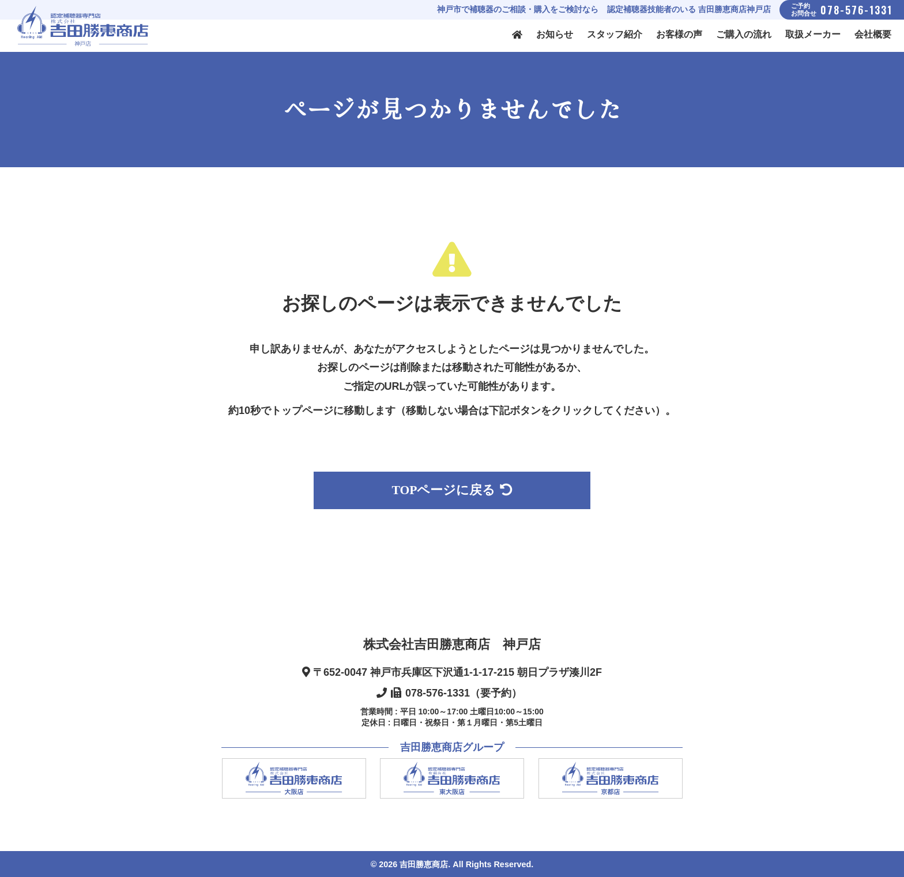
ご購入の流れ (743, 34)
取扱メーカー (813, 34)
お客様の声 (679, 34)
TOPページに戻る (452, 490)
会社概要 (872, 34)
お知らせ (554, 34)
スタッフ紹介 (614, 34)
